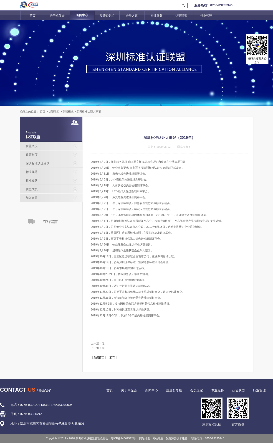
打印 (112, 357)
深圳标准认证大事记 (88, 111)
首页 (32, 15)
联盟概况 (68, 111)
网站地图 (144, 438)
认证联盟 (53, 111)
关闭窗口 (99, 357)
